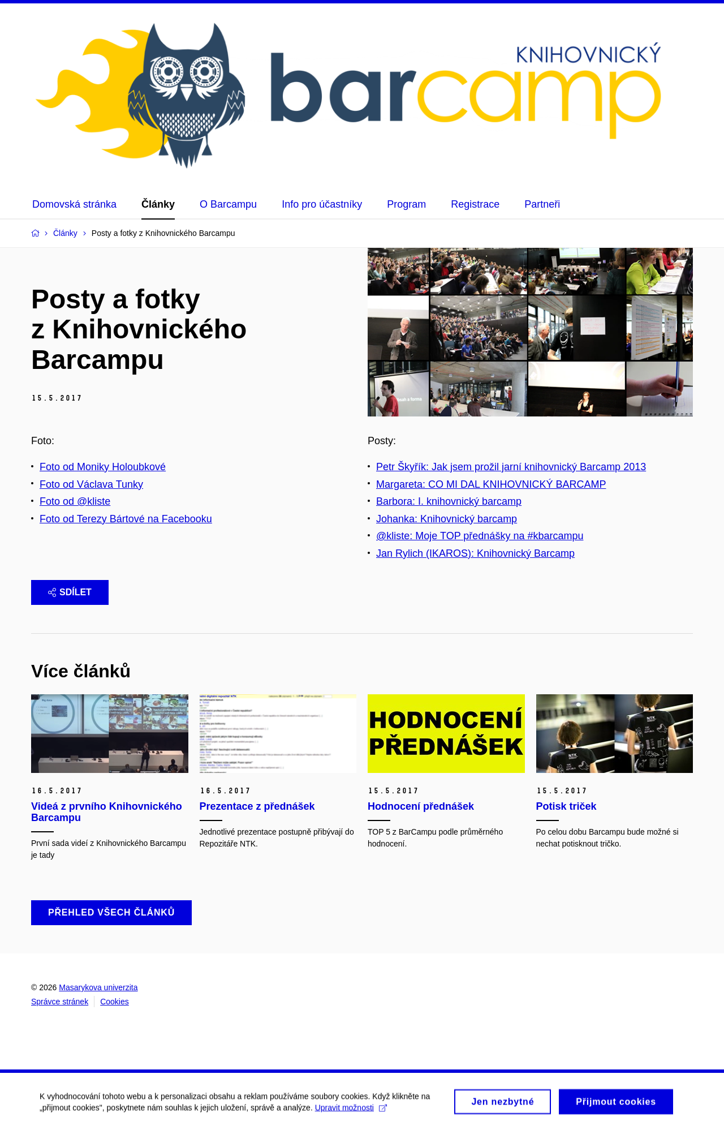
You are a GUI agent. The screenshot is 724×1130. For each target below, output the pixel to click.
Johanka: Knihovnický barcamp (446, 519)
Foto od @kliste (75, 501)
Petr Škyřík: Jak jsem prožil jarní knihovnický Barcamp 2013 (511, 466)
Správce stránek (59, 1001)
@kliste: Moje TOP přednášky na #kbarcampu (479, 536)
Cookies (114, 1001)
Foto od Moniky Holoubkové (103, 466)
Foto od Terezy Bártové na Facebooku (126, 519)
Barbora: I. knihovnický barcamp (449, 501)
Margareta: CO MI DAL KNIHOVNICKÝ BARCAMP (491, 484)
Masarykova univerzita (98, 987)
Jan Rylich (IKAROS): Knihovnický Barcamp (475, 553)
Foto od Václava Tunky (91, 484)
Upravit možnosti (351, 1111)
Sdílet (70, 592)
